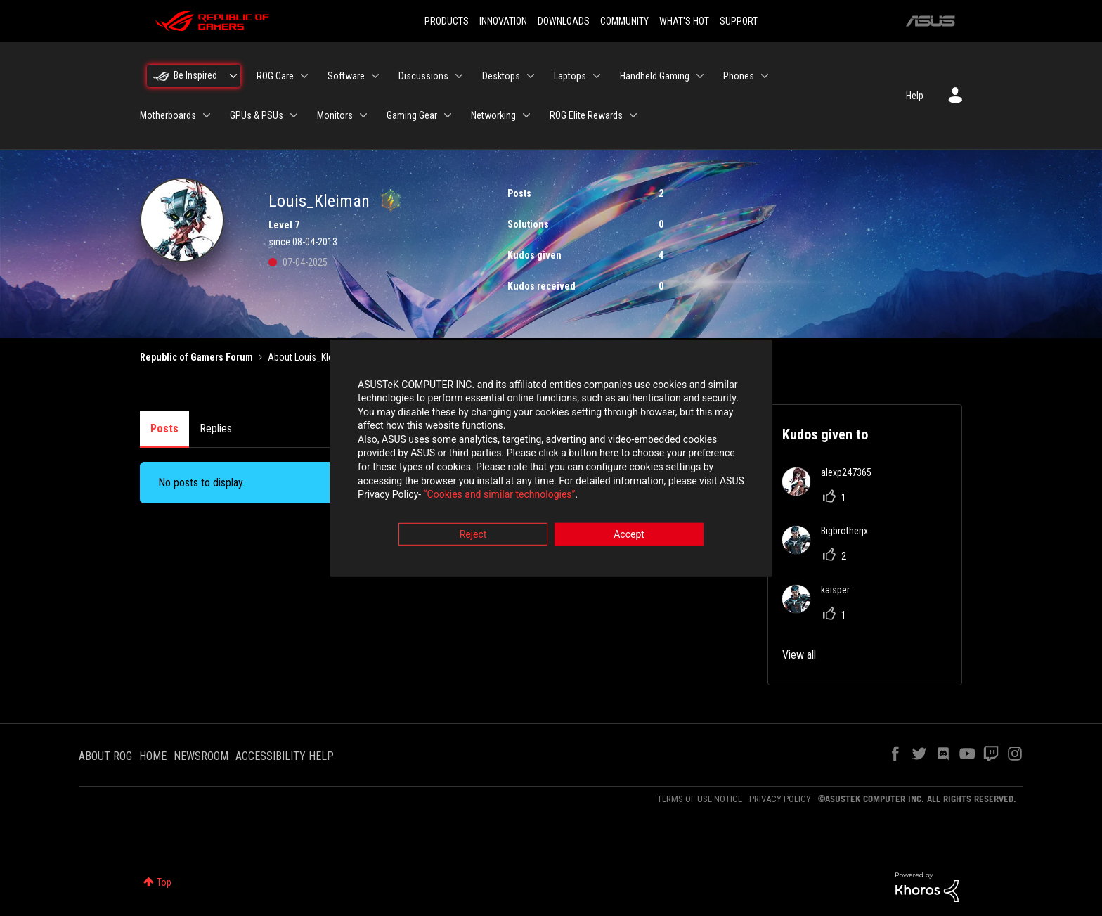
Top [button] (164, 882)
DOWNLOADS (564, 21)
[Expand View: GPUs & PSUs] (294, 115)
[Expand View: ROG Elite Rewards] (633, 115)
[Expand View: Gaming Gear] (448, 115)
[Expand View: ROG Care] (304, 76)
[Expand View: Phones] (765, 76)
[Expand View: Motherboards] (207, 115)
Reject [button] (473, 535)
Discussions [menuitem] (423, 76)
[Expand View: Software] (375, 76)
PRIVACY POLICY (780, 799)
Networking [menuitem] (493, 115)
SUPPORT (739, 21)
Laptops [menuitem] (570, 76)
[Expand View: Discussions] (459, 76)
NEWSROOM (201, 756)
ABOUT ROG (105, 756)
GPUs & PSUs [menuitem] (256, 115)
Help (914, 95)
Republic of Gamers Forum (196, 357)
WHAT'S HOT (684, 21)
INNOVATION (503, 21)
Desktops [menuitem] (501, 76)
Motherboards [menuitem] (168, 115)
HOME (153, 756)
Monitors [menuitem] (335, 115)
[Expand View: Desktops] (531, 76)
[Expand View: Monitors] (363, 115)
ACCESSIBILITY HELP (284, 756)
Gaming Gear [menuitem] (412, 115)
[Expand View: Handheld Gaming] (700, 76)
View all (799, 655)
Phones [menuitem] (738, 76)
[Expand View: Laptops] (597, 76)
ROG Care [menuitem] (275, 76)
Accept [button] (629, 535)
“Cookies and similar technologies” (459, 496)
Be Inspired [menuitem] (195, 75)
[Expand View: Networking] (526, 115)
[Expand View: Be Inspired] (233, 76)
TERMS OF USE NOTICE (699, 799)
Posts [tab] (164, 428)
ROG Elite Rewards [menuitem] (586, 115)
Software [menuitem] (346, 76)
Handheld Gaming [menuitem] (654, 76)
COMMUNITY (624, 21)
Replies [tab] (216, 428)
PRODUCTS (446, 21)
